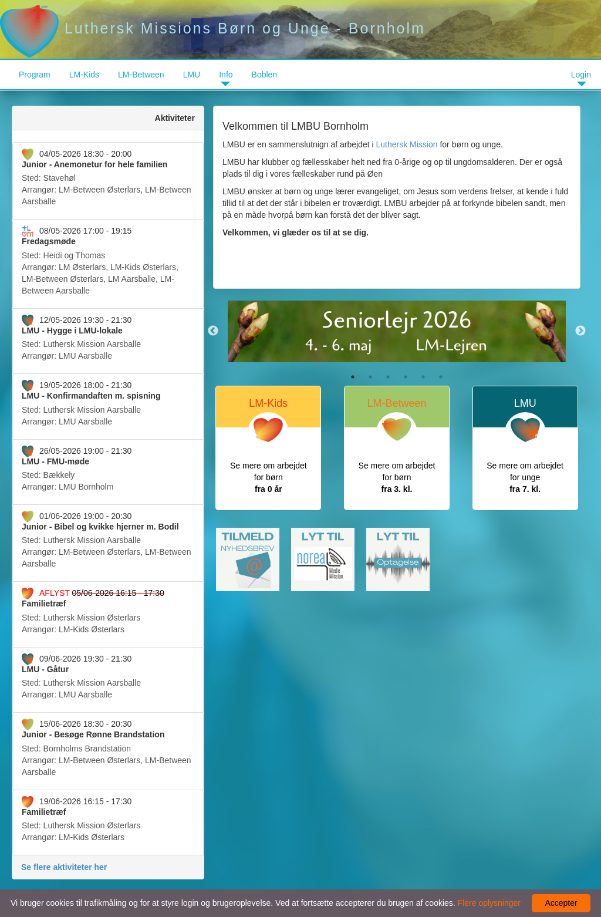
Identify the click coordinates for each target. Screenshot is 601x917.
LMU (192, 74)
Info (225, 74)
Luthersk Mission (406, 144)
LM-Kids (84, 74)
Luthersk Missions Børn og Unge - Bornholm (213, 28)
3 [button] (388, 377)
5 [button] (423, 377)
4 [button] (405, 377)
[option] (397, 331)
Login (581, 74)
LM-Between (141, 74)
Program (34, 74)
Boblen (265, 74)
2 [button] (370, 377)
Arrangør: (108, 177)
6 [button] (441, 377)
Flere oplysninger (489, 903)
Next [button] (580, 331)
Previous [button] (213, 331)
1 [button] (353, 377)
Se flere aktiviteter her (64, 867)
